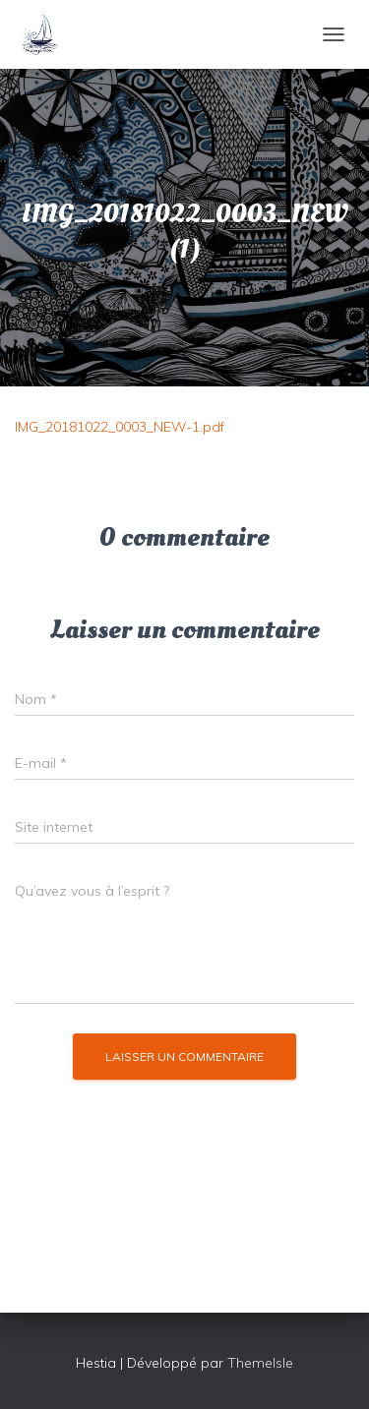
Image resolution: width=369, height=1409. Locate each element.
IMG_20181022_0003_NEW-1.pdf (119, 427)
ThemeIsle (260, 1363)
